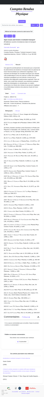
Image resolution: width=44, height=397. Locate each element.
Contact (37, 391)
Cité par (17, 110)
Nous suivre (30, 391)
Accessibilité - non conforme (19, 391)
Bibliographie (9, 110)
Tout (33, 25)
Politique (26, 317)
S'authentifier (21, 341)
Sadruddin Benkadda (10, 47)
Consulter (22, 21)
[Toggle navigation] (41, 2)
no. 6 (9, 36)
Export (13, 93)
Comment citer (22, 93)
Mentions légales (25, 393)
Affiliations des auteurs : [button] (11, 105)
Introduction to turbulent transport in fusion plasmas (16, 358)
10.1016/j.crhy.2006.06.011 (15, 99)
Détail (6, 93)
